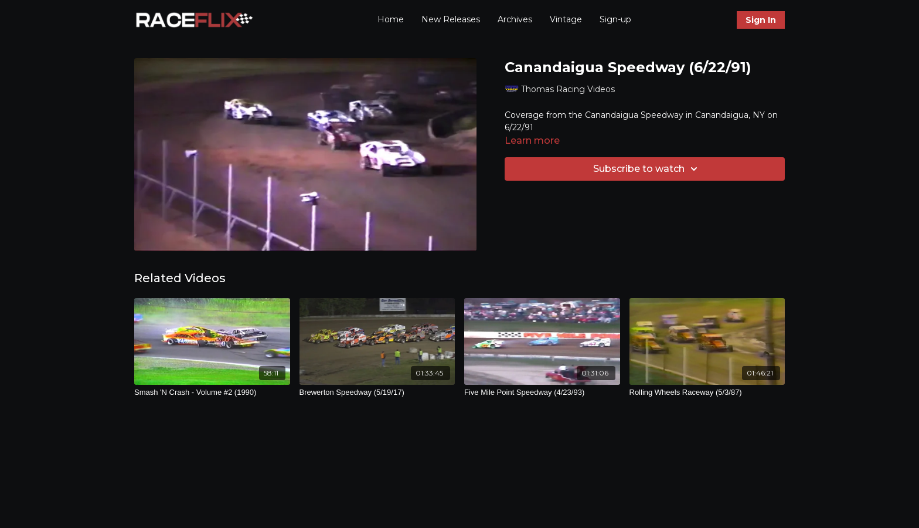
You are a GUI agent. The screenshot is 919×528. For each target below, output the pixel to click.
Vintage (566, 19)
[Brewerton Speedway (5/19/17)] (377, 392)
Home (390, 19)
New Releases (450, 19)
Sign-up (615, 19)
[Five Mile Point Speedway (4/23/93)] (542, 392)
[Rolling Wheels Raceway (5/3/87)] (707, 392)
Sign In (761, 20)
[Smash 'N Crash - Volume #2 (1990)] (212, 392)
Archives (515, 19)
